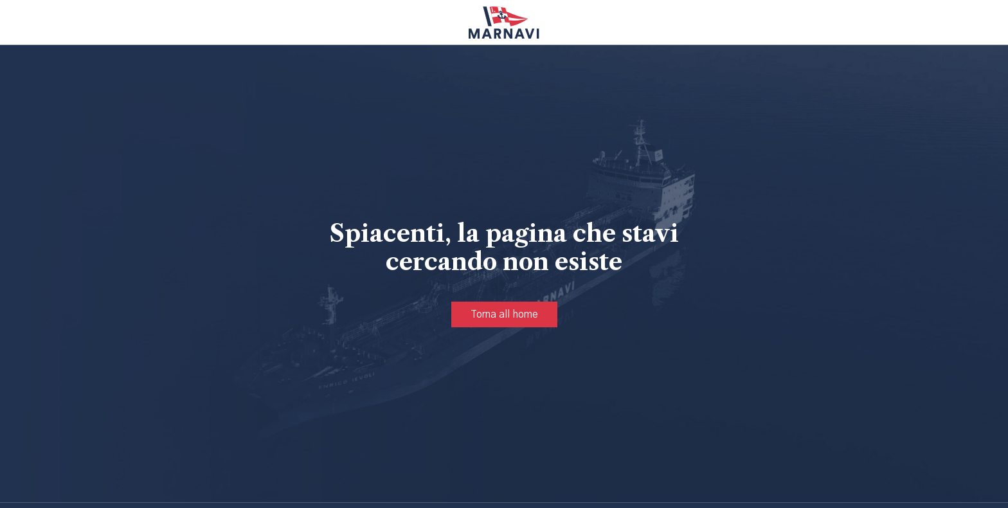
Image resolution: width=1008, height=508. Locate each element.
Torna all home (504, 314)
